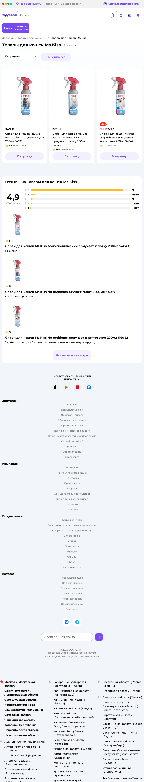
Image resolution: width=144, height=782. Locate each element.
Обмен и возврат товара (72, 420)
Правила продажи (72, 425)
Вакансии (72, 504)
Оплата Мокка (72, 535)
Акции (72, 541)
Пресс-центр (72, 483)
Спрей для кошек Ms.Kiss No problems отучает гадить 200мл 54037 (60, 292)
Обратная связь (72, 451)
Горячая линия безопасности (72, 499)
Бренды (72, 551)
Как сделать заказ (72, 409)
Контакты (72, 509)
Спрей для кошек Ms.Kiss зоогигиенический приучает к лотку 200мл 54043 (67, 246)
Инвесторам (72, 478)
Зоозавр (8, 38)
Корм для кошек (72, 583)
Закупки (72, 488)
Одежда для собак (72, 604)
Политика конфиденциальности (72, 430)
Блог (72, 562)
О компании (72, 467)
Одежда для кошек (72, 588)
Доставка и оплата (72, 415)
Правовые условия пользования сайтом (72, 652)
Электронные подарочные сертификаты (72, 525)
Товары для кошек (30, 38)
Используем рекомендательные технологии (72, 656)
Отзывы (72, 556)
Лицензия (72, 404)
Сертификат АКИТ (72, 441)
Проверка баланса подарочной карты (72, 530)
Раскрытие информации (72, 472)
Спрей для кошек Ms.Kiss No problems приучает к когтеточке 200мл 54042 (66, 337)
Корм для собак (72, 598)
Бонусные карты (72, 520)
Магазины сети (72, 567)
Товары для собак (72, 593)
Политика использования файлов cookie (72, 436)
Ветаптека (72, 609)
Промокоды (72, 546)
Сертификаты (72, 446)
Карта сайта (72, 457)
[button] (21, 56)
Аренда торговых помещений (72, 493)
